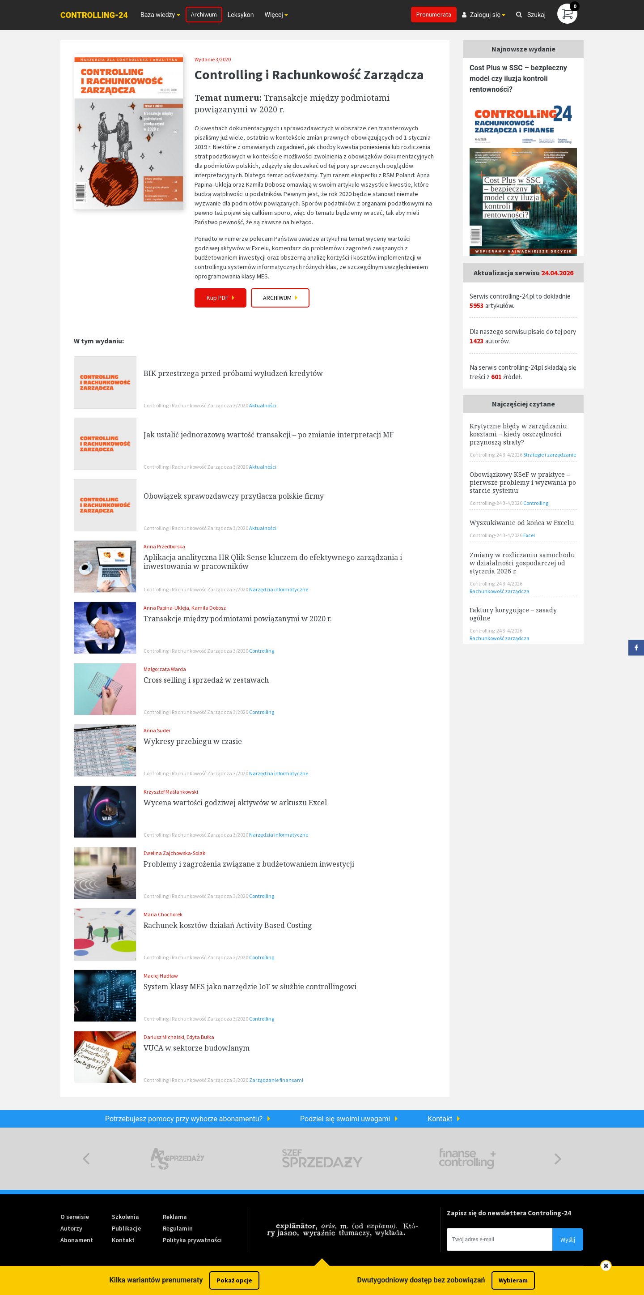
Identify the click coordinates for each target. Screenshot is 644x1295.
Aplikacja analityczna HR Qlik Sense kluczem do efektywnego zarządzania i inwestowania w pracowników (273, 561)
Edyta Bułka (200, 1037)
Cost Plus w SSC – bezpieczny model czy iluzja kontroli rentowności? (518, 79)
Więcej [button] (273, 14)
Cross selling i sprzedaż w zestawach (206, 680)
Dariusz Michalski (164, 1037)
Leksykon (241, 14)
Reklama (175, 1217)
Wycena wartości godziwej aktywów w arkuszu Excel (235, 803)
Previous (86, 1158)
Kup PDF (220, 297)
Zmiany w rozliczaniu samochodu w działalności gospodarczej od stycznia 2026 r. (522, 563)
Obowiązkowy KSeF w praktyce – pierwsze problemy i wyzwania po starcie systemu (523, 482)
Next (558, 1158)
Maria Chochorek (163, 914)
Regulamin (178, 1228)
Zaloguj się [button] (481, 14)
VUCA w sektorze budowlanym (197, 1048)
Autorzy (71, 1228)
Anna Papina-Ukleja (166, 607)
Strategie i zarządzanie (549, 454)
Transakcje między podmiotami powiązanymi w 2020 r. (238, 619)
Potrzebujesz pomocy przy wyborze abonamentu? (184, 1119)
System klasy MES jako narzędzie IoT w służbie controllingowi (250, 987)
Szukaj (531, 14)
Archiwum (204, 14)
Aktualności (262, 405)
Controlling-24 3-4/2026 (496, 454)
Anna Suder (157, 730)
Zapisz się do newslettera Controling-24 (509, 1213)
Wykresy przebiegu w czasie (193, 741)
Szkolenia (125, 1217)
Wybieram (513, 1280)
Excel (529, 535)
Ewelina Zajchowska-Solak (174, 853)
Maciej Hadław (161, 975)
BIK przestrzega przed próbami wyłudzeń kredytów (233, 373)
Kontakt (440, 1119)
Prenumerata (433, 14)
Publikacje (126, 1228)
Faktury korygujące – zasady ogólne (513, 614)
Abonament (76, 1240)
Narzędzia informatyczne (278, 589)
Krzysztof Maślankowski (171, 791)
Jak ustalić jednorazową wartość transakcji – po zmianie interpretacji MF (269, 435)
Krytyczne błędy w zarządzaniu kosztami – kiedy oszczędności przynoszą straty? (518, 434)
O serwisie (74, 1217)
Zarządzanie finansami (276, 1080)
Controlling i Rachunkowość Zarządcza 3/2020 (196, 405)
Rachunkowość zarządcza (500, 591)
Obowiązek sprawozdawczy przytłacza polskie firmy (234, 496)
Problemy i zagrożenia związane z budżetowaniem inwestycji (249, 864)
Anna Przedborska (164, 546)
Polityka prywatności (192, 1240)
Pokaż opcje (234, 1280)
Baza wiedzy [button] (157, 14)
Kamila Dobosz (208, 607)
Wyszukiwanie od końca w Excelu (522, 522)
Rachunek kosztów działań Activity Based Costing (228, 925)
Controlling (261, 650)
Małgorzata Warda (165, 669)
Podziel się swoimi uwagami (345, 1119)
